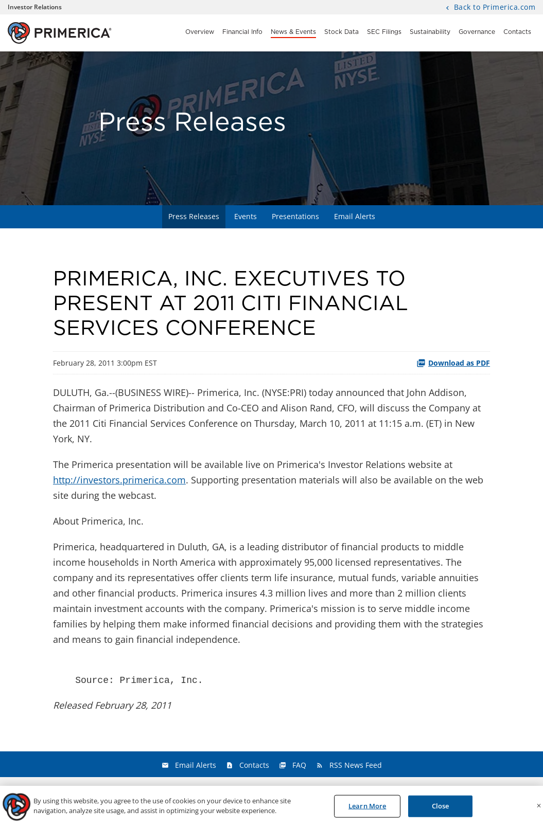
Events (245, 216)
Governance (477, 32)
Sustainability (430, 32)
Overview (199, 32)
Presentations (295, 216)
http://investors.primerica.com (119, 480)
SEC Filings (384, 32)
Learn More (367, 808)
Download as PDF (453, 363)
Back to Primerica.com (493, 8)
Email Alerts (354, 216)
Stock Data (341, 32)
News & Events (293, 32)
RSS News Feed (355, 765)
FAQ (299, 765)
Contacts (517, 32)
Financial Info (242, 32)
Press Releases (193, 216)
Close (440, 808)
